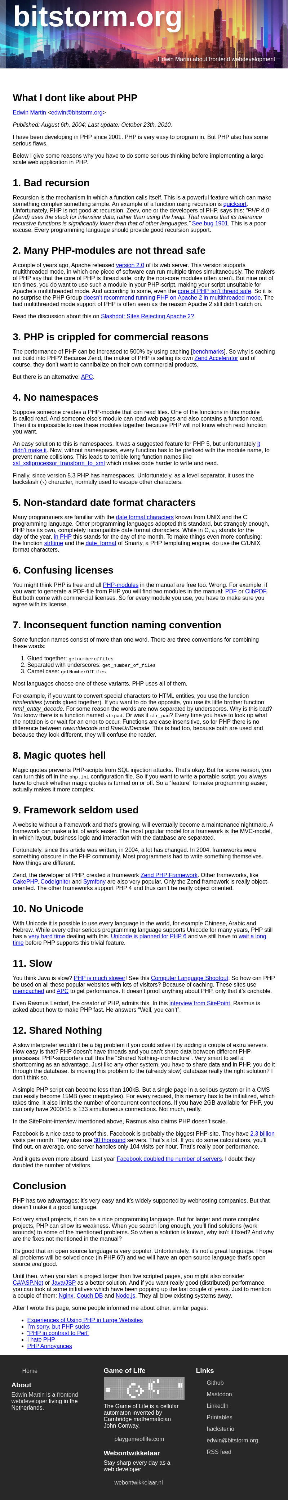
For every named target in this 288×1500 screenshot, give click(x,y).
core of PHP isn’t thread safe (214, 291)
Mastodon (214, 1394)
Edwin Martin (29, 112)
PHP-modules (120, 585)
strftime (53, 543)
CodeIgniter (56, 882)
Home (25, 1371)
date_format (100, 543)
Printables (214, 1417)
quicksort (235, 204)
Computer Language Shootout (189, 978)
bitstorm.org (98, 16)
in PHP (63, 537)
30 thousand (109, 1140)
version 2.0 (130, 265)
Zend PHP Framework (169, 875)
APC (87, 377)
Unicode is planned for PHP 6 (149, 936)
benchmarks (208, 352)
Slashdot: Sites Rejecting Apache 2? (147, 316)
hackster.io (215, 1429)
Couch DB (89, 1296)
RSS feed (213, 1452)
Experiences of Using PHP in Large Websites (85, 1320)
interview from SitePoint (199, 1003)
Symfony (94, 882)
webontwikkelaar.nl (133, 1482)
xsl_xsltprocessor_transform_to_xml (59, 463)
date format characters (145, 517)
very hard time (46, 936)
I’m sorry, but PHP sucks (58, 1327)
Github (210, 1383)
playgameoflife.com (134, 1439)
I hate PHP (41, 1340)
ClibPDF (255, 591)
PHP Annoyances (49, 1346)
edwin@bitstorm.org (77, 112)
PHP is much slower (99, 978)
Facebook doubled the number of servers (169, 1159)
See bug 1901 (210, 223)
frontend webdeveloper (45, 1398)
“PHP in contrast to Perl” (58, 1333)
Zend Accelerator (216, 358)
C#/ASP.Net (28, 1283)
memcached (28, 991)
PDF (231, 591)
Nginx (66, 1296)
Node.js (125, 1296)
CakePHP (25, 882)
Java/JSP (64, 1283)
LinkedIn (212, 1406)
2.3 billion (262, 1134)
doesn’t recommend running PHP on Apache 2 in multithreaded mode (172, 298)
